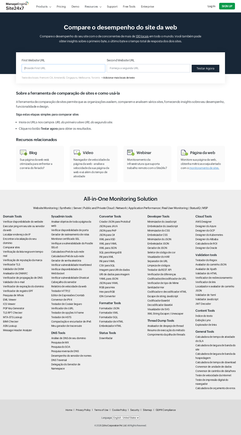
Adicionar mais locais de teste (118, 77)
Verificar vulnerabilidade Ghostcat (70, 277)
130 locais (142, 36)
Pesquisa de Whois (13, 295)
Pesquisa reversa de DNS (65, 351)
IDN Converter (107, 296)
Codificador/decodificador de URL (166, 278)
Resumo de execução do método (166, 330)
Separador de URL (157, 261)
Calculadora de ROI (206, 243)
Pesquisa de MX (60, 342)
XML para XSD (107, 239)
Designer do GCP (205, 230)
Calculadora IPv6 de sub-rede (67, 256)
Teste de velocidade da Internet (213, 375)
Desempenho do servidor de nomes (71, 355)
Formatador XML (108, 312)
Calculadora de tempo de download (215, 362)
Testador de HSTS (61, 317)
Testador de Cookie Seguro (66, 303)
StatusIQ (195, 208)
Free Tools (129, 6)
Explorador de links (206, 324)
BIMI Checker (10, 321)
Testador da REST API (159, 269)
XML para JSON (108, 247)
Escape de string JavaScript (162, 296)
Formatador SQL (108, 317)
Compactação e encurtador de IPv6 (71, 321)
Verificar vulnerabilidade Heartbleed (71, 264)
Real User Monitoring (175, 208)
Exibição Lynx (202, 320)
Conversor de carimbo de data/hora (215, 371)
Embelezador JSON (158, 243)
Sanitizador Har (155, 287)
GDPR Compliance (166, 410)
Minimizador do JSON (159, 239)
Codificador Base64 (158, 300)
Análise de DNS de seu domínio (68, 338)
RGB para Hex (107, 287)
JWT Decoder (203, 303)
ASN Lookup (10, 325)
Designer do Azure (205, 226)
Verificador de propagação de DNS (22, 277)
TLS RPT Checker (12, 312)
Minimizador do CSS (158, 230)
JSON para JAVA (108, 226)
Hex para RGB (107, 291)
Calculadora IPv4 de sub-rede (67, 251)
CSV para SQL (107, 265)
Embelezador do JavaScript (162, 226)
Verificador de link (205, 282)
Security (134, 410)
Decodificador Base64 (159, 304)
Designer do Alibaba (206, 239)
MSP (205, 208)
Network (121, 208)
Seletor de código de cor (161, 252)
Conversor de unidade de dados (213, 366)
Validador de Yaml (205, 294)
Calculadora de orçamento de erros (215, 388)
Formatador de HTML (111, 321)
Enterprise (147, 6)
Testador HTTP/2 (60, 290)
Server (77, 208)
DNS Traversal (59, 360)
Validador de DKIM (13, 269)
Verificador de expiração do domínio (23, 286)
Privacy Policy (83, 410)
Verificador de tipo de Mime (163, 283)
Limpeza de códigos (158, 265)
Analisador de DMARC (15, 273)
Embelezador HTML (110, 325)
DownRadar (106, 338)
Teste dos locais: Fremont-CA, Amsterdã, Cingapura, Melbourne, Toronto (61, 77)
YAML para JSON (108, 278)
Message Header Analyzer (17, 330)
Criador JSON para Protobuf (114, 221)
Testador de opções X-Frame (67, 312)
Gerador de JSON (157, 247)
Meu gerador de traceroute (66, 325)
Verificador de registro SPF (18, 290)
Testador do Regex (206, 260)
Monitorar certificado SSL (65, 238)
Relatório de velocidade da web (69, 286)
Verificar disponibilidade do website (23, 221)
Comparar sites (11, 247)
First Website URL (33, 60)
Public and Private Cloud (98, 208)
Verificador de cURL (62, 308)
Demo (75, 6)
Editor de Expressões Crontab (68, 295)
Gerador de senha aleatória (66, 260)
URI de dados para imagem (114, 274)
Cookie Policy (119, 410)
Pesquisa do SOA (60, 346)
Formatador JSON (109, 308)
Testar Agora (205, 68)
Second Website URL (121, 60)
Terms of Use (101, 410)
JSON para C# (107, 234)
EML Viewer (9, 299)
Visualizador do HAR (158, 256)
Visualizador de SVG (158, 309)
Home (69, 410)
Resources (91, 6)
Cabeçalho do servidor (63, 282)
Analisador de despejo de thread (165, 325)
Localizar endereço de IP (16, 234)
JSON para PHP (107, 230)
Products (42, 6)
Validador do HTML (206, 273)
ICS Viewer (9, 303)
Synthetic (66, 208)
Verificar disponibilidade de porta (69, 230)
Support (112, 6)
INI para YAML (107, 261)
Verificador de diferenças (161, 274)
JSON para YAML (108, 283)
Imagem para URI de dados (114, 269)
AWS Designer (203, 221)
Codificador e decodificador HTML (166, 291)
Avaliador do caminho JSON (210, 264)
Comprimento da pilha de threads (166, 334)
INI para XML (106, 256)
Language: (106, 417)
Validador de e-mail (13, 282)
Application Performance (144, 208)
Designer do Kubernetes (209, 234)
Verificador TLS (11, 264)
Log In (211, 6)
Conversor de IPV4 (61, 299)
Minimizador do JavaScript (162, 221)
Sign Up (227, 6)
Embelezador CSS (157, 234)
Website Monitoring (45, 208)
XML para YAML (108, 243)
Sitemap (147, 410)
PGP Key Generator (13, 308)
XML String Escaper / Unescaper (165, 313)
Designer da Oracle (206, 247)
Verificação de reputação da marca (22, 260)
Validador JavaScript (206, 299)
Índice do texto (204, 315)
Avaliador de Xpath (206, 269)
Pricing (61, 6)
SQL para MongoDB (110, 252)
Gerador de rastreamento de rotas (70, 234)
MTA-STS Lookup (12, 317)
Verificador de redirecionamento (213, 277)
